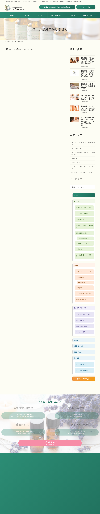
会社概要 (77, 381)
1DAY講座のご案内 (81, 239)
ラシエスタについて (81, 326)
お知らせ (74, 158)
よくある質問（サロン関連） (83, 310)
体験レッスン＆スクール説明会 (83, 232)
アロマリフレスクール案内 (83, 210)
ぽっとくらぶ (75, 162)
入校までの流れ (80, 224)
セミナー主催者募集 (82, 395)
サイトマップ (9, 479)
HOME (76, 196)
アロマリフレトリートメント (83, 283)
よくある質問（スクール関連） (83, 265)
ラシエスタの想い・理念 (83, 333)
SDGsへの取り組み (81, 346)
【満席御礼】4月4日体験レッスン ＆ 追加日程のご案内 (88, 86)
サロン (76, 275)
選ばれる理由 (79, 340)
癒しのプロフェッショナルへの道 (81, 172)
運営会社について (81, 388)
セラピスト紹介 (80, 353)
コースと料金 (79, 291)
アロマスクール (76, 148)
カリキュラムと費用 (82, 218)
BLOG (76, 361)
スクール (77, 202)
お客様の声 (79, 302)
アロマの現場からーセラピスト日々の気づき (83, 153)
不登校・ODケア (81, 317)
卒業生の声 (79, 257)
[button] (57, 7)
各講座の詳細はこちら (85, 245)
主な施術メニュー (84, 296)
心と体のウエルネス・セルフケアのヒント (83, 167)
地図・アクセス (79, 368)
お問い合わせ (78, 374)
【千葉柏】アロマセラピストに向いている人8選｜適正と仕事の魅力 (88, 108)
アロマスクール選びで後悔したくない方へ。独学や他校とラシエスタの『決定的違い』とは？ (87, 121)
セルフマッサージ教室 (82, 251)
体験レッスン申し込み (84, 404)
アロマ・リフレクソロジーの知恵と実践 (83, 143)
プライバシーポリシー (23, 479)
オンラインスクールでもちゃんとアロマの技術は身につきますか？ (87, 97)
